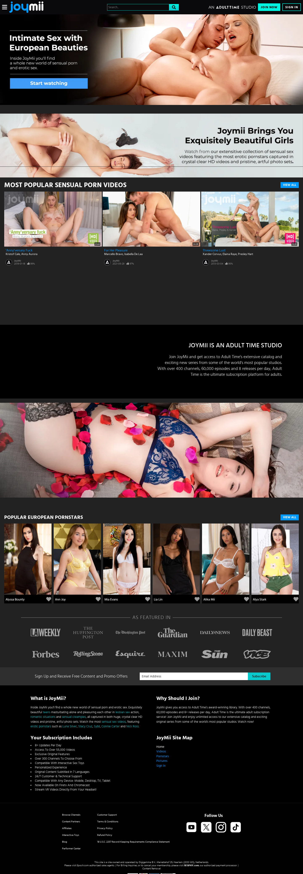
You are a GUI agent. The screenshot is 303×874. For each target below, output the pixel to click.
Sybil (97, 726)
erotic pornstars (41, 726)
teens (46, 712)
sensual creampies (74, 716)
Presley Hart (245, 254)
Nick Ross (132, 726)
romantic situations (43, 716)
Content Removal (151, 868)
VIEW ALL (289, 517)
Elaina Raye (230, 254)
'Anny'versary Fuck (19, 250)
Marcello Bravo (113, 254)
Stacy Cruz (85, 726)
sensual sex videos (114, 721)
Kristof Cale (13, 254)
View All (289, 185)
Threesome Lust (214, 250)
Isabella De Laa (133, 254)
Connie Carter (110, 726)
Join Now (269, 7)
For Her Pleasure (116, 250)
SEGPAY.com (191, 865)
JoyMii (17, 260)
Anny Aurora (29, 254)
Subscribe (259, 676)
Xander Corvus (212, 254)
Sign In (291, 7)
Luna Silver (69, 726)
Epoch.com (83, 865)
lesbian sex (123, 712)
